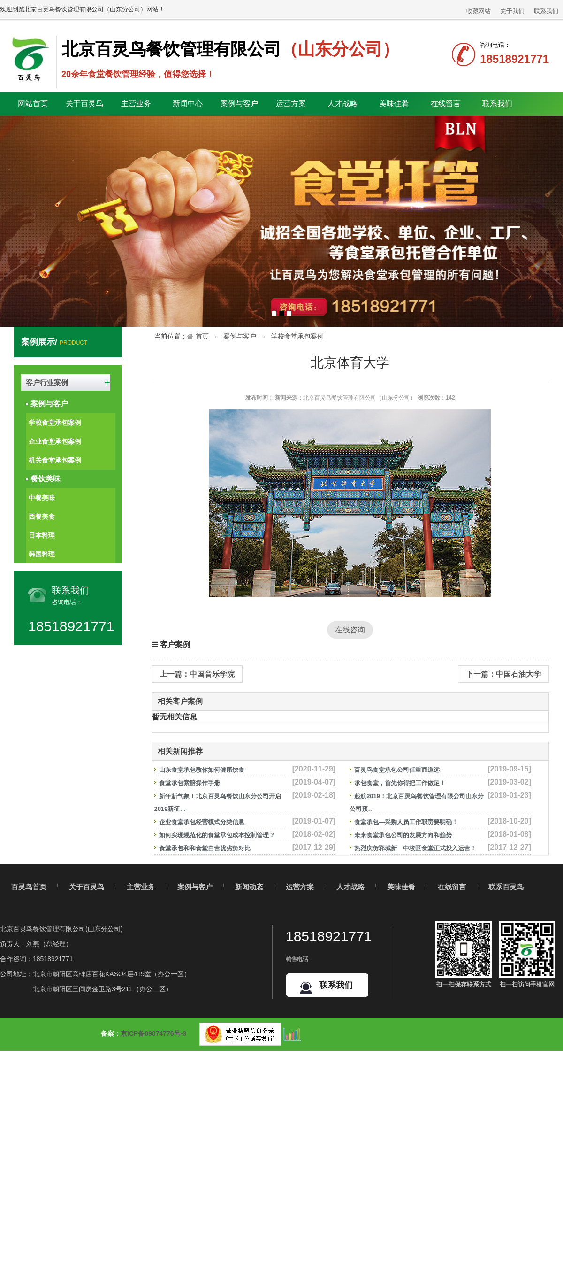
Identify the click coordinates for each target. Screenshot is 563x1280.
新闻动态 (249, 887)
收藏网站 (478, 11)
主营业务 (141, 887)
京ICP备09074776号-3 (153, 1033)
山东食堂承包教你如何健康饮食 (201, 769)
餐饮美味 (45, 479)
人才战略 (350, 887)
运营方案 (291, 104)
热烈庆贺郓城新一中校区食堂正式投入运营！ (415, 848)
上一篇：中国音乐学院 (197, 674)
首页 (202, 336)
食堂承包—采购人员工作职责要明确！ (406, 821)
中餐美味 (42, 497)
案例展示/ (54, 342)
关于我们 (512, 11)
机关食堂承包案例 (55, 460)
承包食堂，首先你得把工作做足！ (400, 783)
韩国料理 (42, 554)
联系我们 (546, 11)
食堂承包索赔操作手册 (189, 783)
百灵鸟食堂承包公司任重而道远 (397, 769)
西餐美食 (42, 516)
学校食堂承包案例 (55, 422)
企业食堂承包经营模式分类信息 (201, 821)
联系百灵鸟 (506, 887)
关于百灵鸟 (86, 887)
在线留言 (446, 104)
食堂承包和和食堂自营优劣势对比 (205, 848)
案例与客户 (49, 404)
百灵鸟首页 (28, 887)
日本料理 (42, 535)
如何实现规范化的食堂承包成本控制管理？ (217, 835)
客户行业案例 (47, 382)
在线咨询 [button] (350, 630)
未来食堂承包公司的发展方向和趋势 (403, 835)
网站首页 (33, 104)
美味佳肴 (401, 887)
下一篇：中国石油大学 (503, 674)
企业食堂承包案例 (55, 441)
